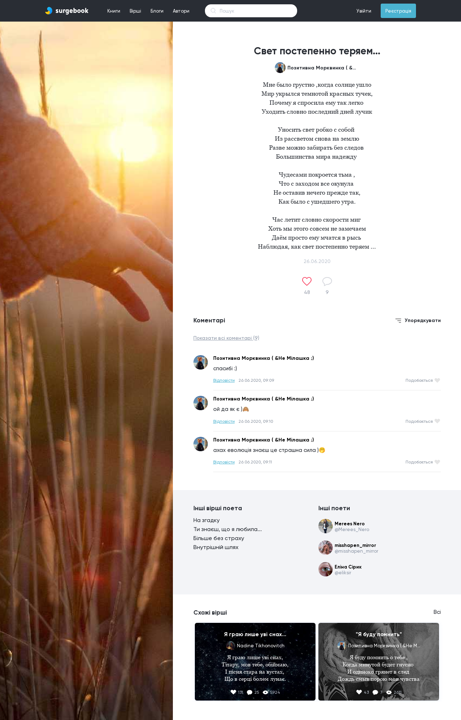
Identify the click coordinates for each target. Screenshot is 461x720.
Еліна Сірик (348, 567)
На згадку (206, 520)
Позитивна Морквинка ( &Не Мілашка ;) (323, 68)
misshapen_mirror (355, 545)
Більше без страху (218, 538)
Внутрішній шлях (215, 547)
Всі (437, 612)
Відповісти (224, 380)
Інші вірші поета (217, 508)
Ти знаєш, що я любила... (227, 529)
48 (307, 292)
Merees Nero (350, 523)
